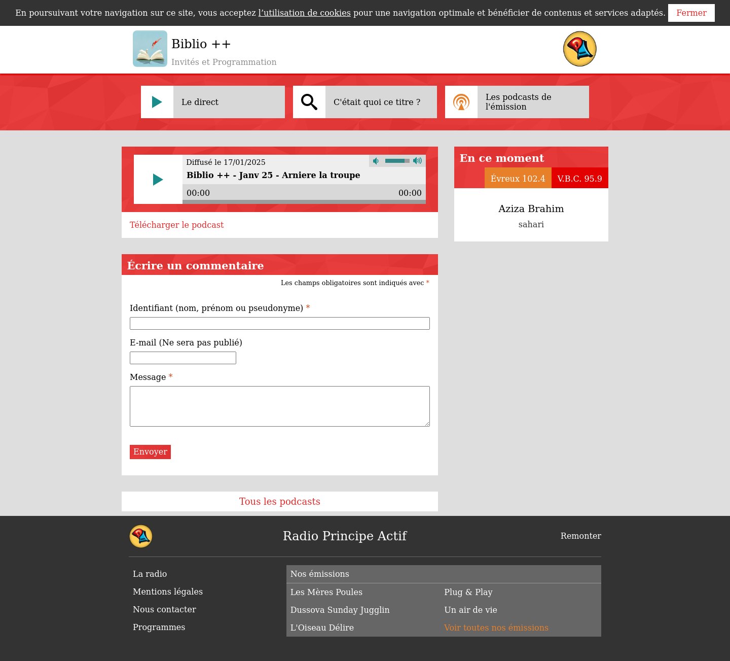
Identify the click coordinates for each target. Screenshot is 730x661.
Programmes (159, 627)
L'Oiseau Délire (322, 628)
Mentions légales (168, 592)
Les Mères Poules (326, 592)
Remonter (581, 536)
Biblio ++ (201, 44)
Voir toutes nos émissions (496, 628)
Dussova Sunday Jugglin (340, 610)
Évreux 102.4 (518, 179)
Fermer (691, 13)
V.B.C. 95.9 (580, 179)
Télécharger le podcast (177, 225)
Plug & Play (468, 592)
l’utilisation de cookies (305, 13)
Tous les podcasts (279, 501)
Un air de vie (470, 610)
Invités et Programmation (224, 62)
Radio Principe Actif (345, 536)
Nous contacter (164, 609)
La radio (150, 574)
